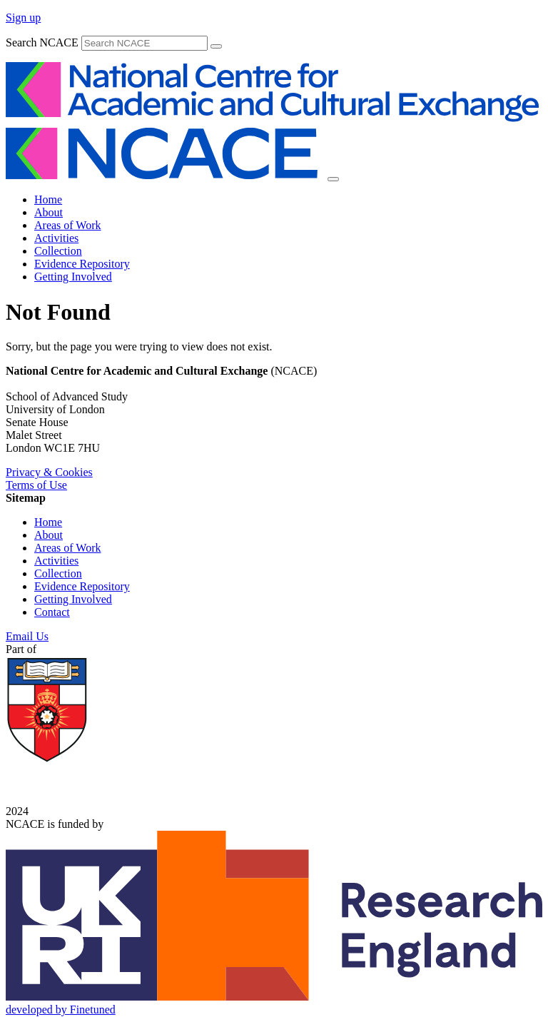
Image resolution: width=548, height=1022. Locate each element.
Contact (52, 612)
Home (48, 199)
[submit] (216, 46)
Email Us (27, 636)
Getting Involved (73, 276)
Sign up (23, 17)
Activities (56, 238)
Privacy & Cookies (49, 472)
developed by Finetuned (61, 1009)
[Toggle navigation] (333, 179)
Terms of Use (36, 485)
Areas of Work (67, 225)
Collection (58, 251)
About (48, 212)
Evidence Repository (82, 264)
